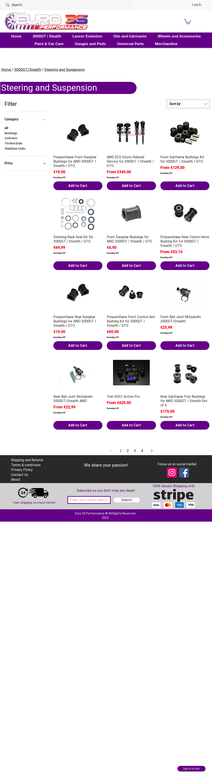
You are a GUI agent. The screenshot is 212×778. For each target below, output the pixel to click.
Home (6, 69)
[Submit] (127, 500)
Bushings (11, 133)
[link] (187, 21)
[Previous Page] (111, 450)
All (6, 128)
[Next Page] (151, 450)
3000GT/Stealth (27, 69)
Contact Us (19, 475)
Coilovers (11, 138)
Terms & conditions (26, 465)
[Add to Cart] (78, 185)
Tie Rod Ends (13, 143)
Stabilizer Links (15, 148)
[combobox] (188, 104)
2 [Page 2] (128, 451)
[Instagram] (172, 472)
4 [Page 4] (142, 451)
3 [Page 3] (135, 451)
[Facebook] (184, 472)
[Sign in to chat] (191, 769)
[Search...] (62, 5)
